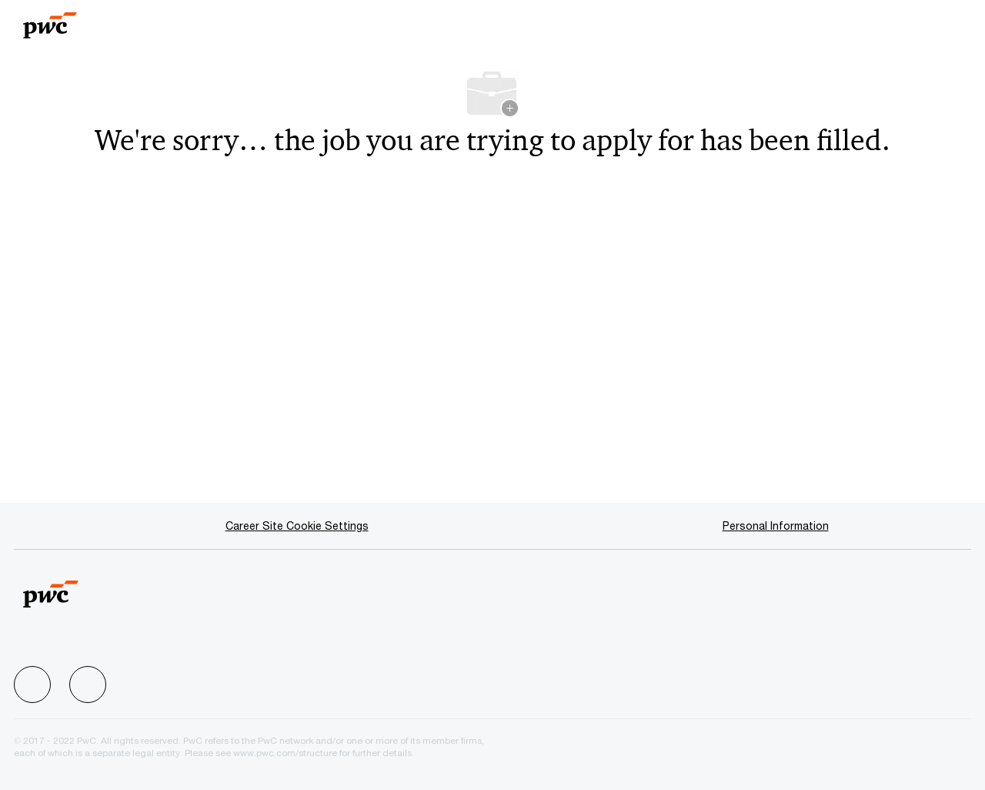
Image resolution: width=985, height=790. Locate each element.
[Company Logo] (79, 20)
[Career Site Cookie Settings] (297, 526)
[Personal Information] (775, 526)
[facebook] (32, 684)
